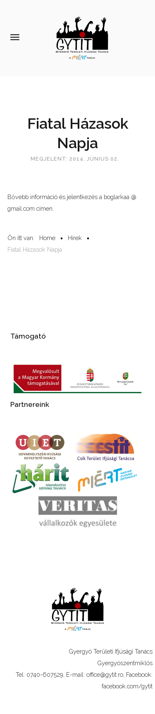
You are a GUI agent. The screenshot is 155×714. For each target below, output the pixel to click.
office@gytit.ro (104, 674)
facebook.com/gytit (127, 686)
